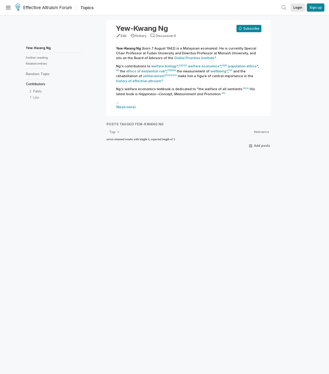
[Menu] (8, 7)
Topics (87, 7)
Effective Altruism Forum (44, 7)
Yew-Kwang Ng (38, 48)
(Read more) (126, 107)
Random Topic (38, 74)
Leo (36, 97)
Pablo (37, 91)
